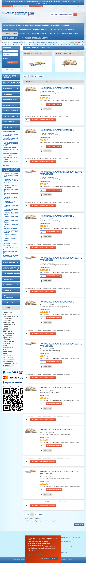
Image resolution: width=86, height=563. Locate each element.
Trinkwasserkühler (10, 252)
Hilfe (5, 345)
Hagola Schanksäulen (11, 221)
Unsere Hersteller (33, 38)
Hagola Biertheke (11, 194)
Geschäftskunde (21, 6)
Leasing (6, 329)
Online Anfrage (9, 341)
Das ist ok (54, 558)
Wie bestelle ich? (10, 364)
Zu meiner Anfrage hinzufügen (43, 120)
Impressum (7, 312)
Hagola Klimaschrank (11, 213)
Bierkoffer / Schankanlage (10, 135)
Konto (5, 349)
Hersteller (10, 303)
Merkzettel (8, 351)
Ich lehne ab (45, 558)
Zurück (26, 76)
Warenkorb (8, 347)
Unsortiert (30, 82)
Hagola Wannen (10, 228)
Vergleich (47, 109)
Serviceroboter (24, 29)
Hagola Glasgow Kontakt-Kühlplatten (11, 175)
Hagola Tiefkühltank (11, 239)
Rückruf (6, 339)
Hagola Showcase (11, 225)
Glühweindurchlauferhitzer (37, 25)
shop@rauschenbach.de (43, 3)
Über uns (45, 38)
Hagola (31, 42)
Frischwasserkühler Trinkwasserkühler (10, 143)
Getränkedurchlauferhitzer (10, 154)
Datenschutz (8, 323)
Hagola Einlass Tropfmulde (11, 202)
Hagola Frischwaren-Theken (11, 205)
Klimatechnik (72, 34)
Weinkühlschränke (40, 34)
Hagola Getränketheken (11, 209)
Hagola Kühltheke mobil (10, 186)
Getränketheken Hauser (10, 158)
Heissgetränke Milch (10, 248)
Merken (7, 58)
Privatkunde (7, 6)
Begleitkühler (9, 132)
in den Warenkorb (54, 104)
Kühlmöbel (54, 25)
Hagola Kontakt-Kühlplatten (47, 42)
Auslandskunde (36, 6)
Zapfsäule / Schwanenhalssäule (10, 256)
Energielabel (8, 366)
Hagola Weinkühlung (11, 235)
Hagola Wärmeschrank (11, 231)
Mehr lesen (79, 524)
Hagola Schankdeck (11, 217)
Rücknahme (8, 319)
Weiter (41, 76)
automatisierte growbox (13, 25)
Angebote (19, 38)
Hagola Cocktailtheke (11, 198)
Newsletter (8, 362)
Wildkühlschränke (40, 29)
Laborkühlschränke (57, 34)
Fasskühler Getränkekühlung (10, 138)
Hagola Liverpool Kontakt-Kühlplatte (11, 180)
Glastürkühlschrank (10, 162)
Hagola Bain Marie (11, 190)
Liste (49, 82)
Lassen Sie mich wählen (35, 554)
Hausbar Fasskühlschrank (10, 244)
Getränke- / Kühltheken (10, 150)
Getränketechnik (10, 34)
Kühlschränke (24, 34)
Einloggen (12, 62)
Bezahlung (7, 331)
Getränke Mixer (9, 147)
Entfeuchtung (56, 29)
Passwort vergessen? (11, 69)
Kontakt (6, 343)
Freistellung (8, 333)
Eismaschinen (68, 29)
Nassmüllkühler (10, 29)
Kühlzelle (64, 25)
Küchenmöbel (8, 38)
